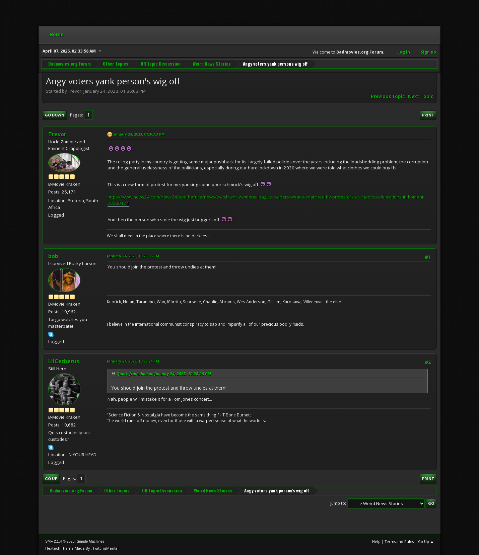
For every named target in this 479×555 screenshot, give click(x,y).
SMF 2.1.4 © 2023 (60, 541)
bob (53, 256)
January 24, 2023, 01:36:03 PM (139, 134)
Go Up (51, 478)
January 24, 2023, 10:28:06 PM (133, 255)
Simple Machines (90, 541)
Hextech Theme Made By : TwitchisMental (82, 548)
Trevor (57, 134)
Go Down (54, 114)
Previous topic (388, 96)
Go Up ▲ (426, 541)
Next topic (420, 96)
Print (428, 114)
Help (376, 541)
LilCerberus (63, 361)
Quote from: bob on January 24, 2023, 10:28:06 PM (164, 374)
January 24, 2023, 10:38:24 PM (133, 361)
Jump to (337, 503)
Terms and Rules (399, 541)
